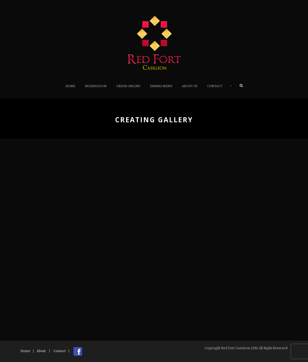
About (41, 351)
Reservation (96, 86)
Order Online (128, 86)
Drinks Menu (161, 86)
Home (70, 86)
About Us (190, 86)
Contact (214, 86)
